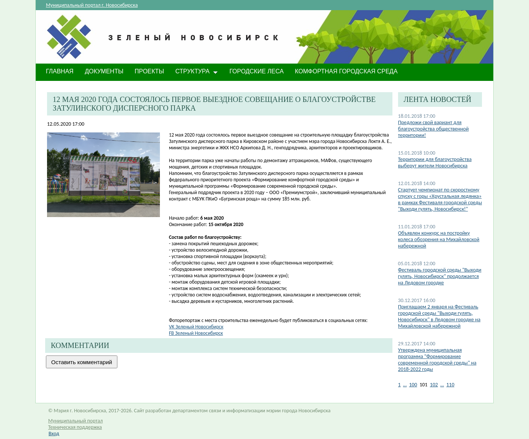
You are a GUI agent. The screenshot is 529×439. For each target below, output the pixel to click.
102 (434, 384)
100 (413, 384)
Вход (54, 433)
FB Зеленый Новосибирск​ (196, 333)
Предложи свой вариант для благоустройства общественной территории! (433, 128)
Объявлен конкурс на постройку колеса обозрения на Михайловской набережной (438, 239)
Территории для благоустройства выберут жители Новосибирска (435, 162)
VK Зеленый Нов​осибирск (196, 327)
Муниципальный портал (75, 421)
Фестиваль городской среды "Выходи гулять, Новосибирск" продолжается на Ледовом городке (439, 276)
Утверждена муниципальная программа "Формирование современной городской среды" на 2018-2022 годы (437, 359)
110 (450, 384)
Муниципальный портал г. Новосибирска (92, 5)
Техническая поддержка (75, 427)
